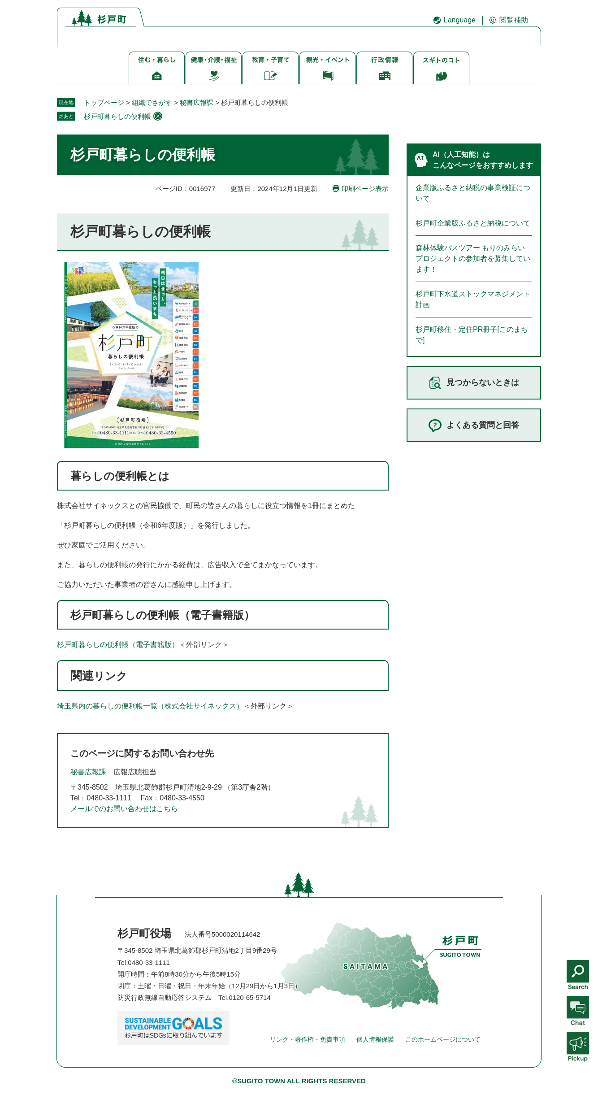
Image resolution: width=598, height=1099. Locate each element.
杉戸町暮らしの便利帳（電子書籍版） (118, 644)
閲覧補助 (513, 20)
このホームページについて (443, 1039)
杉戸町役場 (144, 933)
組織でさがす (152, 102)
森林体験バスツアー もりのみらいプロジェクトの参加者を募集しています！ (473, 258)
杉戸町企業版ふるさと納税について (473, 223)
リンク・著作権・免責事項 (307, 1039)
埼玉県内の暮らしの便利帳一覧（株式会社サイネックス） (150, 706)
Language (460, 20)
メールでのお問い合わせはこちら (124, 808)
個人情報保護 (375, 1039)
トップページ (104, 102)
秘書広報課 (196, 102)
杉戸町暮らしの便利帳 (117, 116)
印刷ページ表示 (365, 188)
